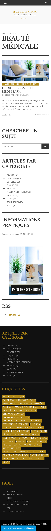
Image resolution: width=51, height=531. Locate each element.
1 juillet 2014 (26, 95)
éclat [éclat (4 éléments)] (6, 462)
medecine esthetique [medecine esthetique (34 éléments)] (26, 434)
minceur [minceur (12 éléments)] (23, 438)
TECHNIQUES (33, 84)
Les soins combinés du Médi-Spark (21, 89)
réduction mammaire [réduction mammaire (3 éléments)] (16, 452)
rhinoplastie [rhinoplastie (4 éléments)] (27, 445)
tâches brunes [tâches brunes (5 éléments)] (39, 455)
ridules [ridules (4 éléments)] (15, 448)
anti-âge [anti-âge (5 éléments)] (39, 403)
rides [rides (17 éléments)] (6, 448)
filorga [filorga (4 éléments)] (35, 424)
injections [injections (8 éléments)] (36, 428)
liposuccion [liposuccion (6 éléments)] (39, 431)
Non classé (12, 195)
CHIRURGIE (12, 178)
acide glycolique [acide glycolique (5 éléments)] (13, 397)
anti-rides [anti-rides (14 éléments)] (26, 403)
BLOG (9, 498)
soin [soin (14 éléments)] (33, 452)
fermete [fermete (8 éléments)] (23, 424)
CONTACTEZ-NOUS (15, 511)
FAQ (9, 508)
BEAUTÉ (6, 84)
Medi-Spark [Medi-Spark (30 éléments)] (9, 438)
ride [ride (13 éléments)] (39, 445)
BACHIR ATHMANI (15, 494)
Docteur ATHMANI (10, 95)
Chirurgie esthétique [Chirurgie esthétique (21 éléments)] (16, 417)
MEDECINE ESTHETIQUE (18, 192)
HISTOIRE (11, 188)
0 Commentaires (41, 115)
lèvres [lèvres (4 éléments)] (7, 434)
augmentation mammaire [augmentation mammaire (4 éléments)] (30, 407)
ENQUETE (11, 185)
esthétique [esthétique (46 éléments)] (10, 424)
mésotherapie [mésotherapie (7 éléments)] (38, 438)
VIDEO (10, 205)
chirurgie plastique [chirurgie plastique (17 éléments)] (15, 421)
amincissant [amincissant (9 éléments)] (10, 403)
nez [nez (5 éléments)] (5, 441)
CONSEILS (15, 84)
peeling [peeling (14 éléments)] (21, 441)
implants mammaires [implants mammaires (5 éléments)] (15, 428)
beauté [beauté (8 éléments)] (7, 410)
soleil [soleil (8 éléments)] (42, 452)
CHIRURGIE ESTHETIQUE (18, 501)
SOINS (23, 84)
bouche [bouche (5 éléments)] (17, 410)
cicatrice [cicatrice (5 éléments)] (35, 421)
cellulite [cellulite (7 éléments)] (30, 410)
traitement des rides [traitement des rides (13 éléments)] (16, 455)
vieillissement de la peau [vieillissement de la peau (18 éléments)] (18, 458)
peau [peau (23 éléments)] (12, 441)
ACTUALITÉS (12, 491)
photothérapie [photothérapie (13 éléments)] (36, 441)
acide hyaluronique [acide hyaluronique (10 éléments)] (15, 400)
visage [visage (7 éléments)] (40, 458)
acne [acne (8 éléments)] (33, 400)
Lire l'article (7, 115)
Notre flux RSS (13, 314)
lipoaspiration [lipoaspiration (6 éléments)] (20, 431)
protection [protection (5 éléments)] (10, 445)
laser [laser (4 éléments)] (6, 431)
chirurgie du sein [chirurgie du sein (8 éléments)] (13, 414)
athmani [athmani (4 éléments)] (8, 407)
